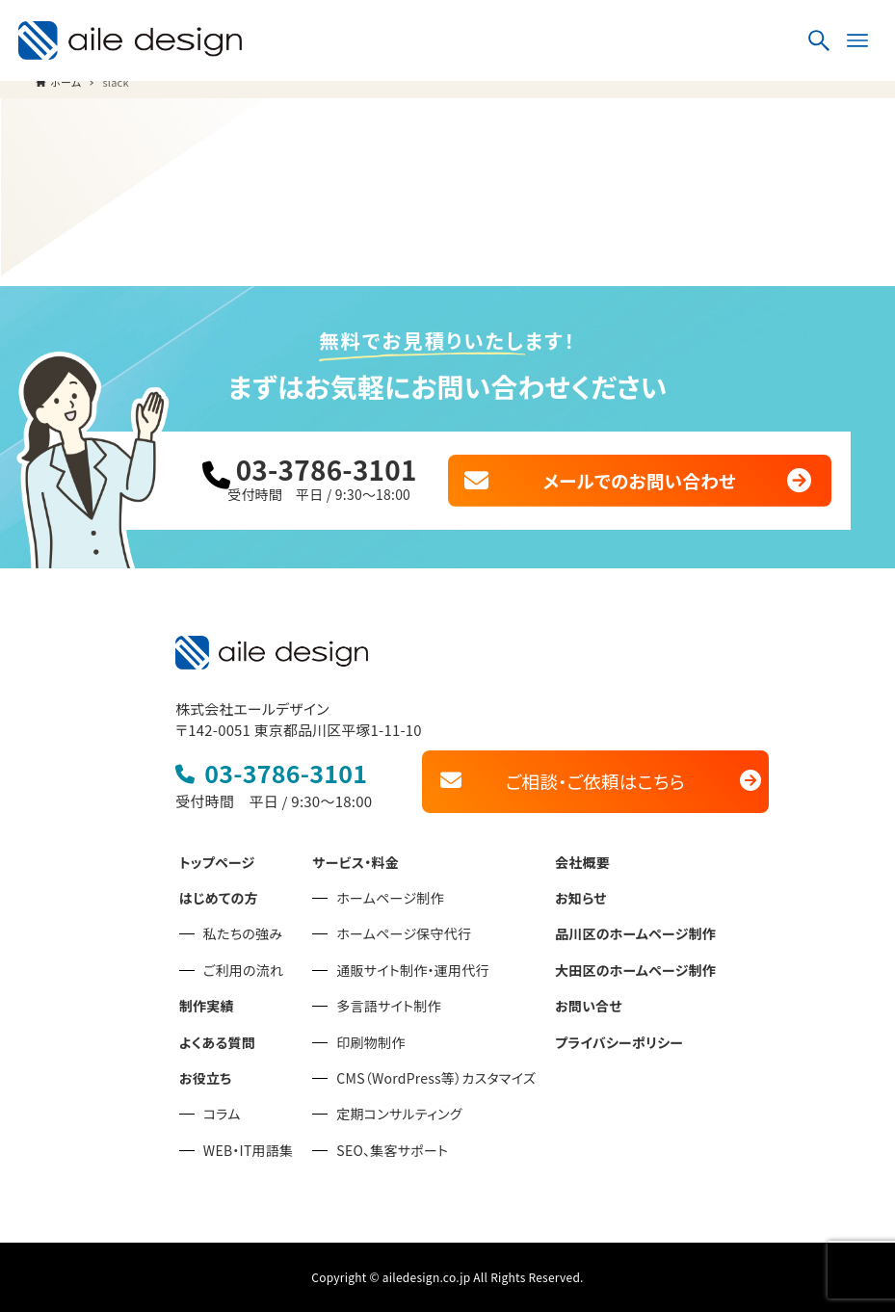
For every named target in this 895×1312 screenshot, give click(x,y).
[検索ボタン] (819, 40)
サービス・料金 (355, 862)
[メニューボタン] (857, 40)
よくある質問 (217, 1042)
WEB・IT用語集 (248, 1150)
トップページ (217, 862)
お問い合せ (588, 1005)
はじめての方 (218, 897)
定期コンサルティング (398, 1113)
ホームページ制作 (390, 897)
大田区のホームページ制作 (635, 970)
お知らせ (581, 897)
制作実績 (206, 1005)
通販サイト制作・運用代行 (412, 970)
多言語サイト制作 (388, 1005)
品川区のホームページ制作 (635, 933)
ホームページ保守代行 (403, 933)
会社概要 (582, 862)
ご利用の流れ (243, 970)
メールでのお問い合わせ (638, 480)
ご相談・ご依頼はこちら (595, 781)
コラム (222, 1113)
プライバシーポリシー (619, 1042)
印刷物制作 (370, 1042)
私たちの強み (242, 933)
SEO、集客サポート (392, 1150)
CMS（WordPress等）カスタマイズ (436, 1078)
